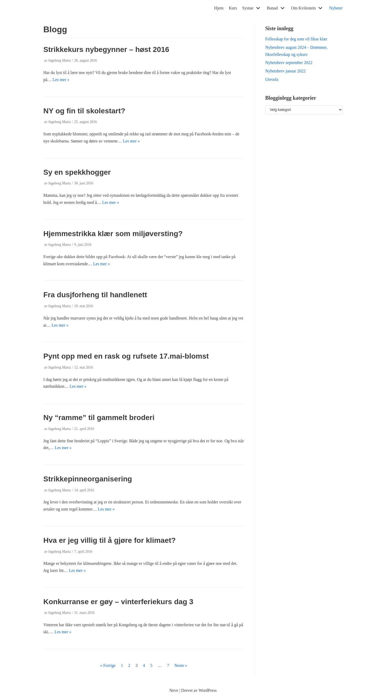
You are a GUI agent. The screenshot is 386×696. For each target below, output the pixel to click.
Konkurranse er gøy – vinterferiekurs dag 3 (118, 602)
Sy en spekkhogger (77, 172)
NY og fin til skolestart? (84, 111)
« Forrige (108, 665)
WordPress (208, 690)
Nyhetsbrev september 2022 (288, 62)
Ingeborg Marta (59, 60)
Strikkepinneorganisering (87, 479)
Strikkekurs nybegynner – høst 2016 (106, 49)
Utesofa (271, 79)
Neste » (180, 665)
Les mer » (61, 79)
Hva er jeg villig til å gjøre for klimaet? (109, 540)
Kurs (233, 8)
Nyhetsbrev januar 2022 (285, 71)
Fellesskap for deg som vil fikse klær (296, 39)
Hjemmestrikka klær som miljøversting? (113, 234)
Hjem (219, 8)
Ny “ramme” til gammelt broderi (98, 417)
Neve (173, 690)
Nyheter (336, 8)
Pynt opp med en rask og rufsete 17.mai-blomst (126, 356)
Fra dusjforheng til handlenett (95, 295)
